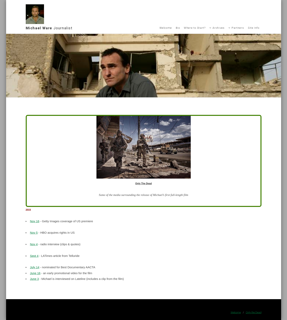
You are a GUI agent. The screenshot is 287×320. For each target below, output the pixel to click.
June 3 (34, 278)
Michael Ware (49, 28)
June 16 (35, 273)
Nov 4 (34, 244)
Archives (219, 27)
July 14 (34, 267)
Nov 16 (34, 221)
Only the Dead (253, 312)
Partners (238, 27)
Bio (178, 27)
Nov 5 (34, 232)
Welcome (166, 27)
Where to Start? (194, 27)
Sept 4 (34, 255)
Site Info (253, 27)
